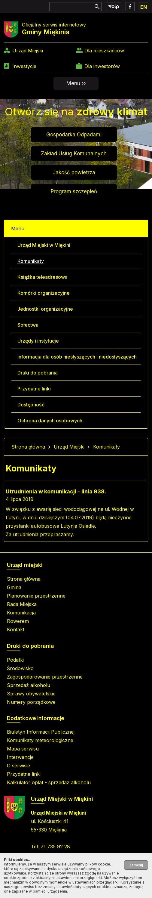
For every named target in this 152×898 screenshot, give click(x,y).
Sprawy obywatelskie (31, 694)
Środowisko (20, 668)
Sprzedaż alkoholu (28, 685)
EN (143, 7)
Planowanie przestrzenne (36, 596)
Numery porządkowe (31, 702)
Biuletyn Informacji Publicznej (40, 732)
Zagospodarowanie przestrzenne (45, 677)
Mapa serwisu (23, 749)
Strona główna (28, 447)
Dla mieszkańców (104, 51)
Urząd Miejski (27, 51)
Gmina (14, 587)
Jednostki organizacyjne (45, 309)
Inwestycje (24, 66)
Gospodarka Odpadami (74, 135)
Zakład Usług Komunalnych (74, 154)
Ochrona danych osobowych (49, 421)
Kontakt (15, 629)
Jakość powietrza (74, 172)
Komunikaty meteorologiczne (40, 740)
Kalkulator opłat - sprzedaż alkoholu (49, 782)
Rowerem (18, 621)
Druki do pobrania (37, 373)
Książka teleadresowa (42, 277)
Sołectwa (27, 325)
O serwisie (18, 766)
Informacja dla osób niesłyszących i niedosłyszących (77, 357)
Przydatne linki (34, 389)
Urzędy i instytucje (38, 341)
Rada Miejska (22, 604)
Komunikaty (30, 261)
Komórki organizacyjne (43, 293)
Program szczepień (74, 191)
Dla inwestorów (102, 66)
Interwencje (20, 757)
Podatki (15, 660)
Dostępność (30, 405)
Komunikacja (21, 613)
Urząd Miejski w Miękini (43, 245)
